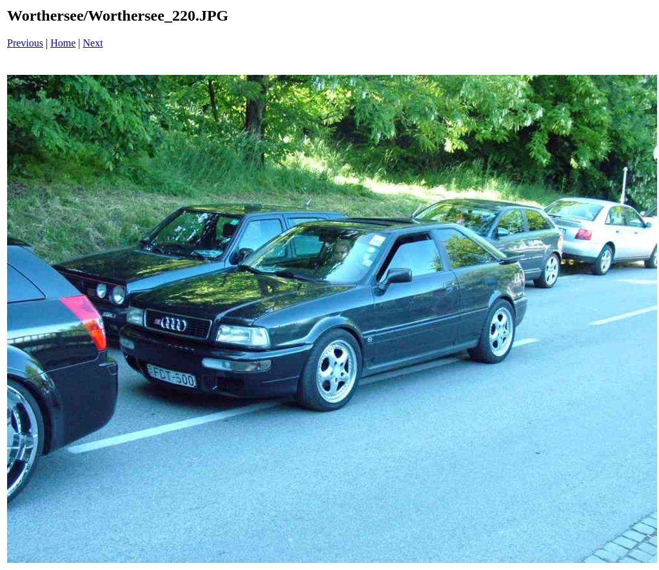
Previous (25, 42)
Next (93, 42)
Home (62, 42)
